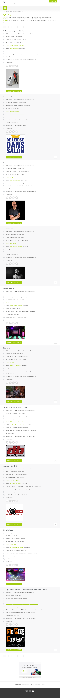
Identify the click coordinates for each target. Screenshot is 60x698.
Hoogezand (14, 413)
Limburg (8, 36)
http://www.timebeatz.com (16, 246)
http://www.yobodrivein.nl (15, 483)
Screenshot (23, 48)
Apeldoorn (14, 353)
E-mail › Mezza (9, 177)
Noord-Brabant (9, 535)
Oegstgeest (15, 102)
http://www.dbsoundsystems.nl (17, 424)
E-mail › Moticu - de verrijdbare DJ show (15, 45)
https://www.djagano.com (15, 365)
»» (21, 27)
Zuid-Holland (9, 102)
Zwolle (12, 595)
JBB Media (29, 694)
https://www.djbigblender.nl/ (16, 606)
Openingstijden (10, 373)
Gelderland (8, 294)
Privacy (32, 694)
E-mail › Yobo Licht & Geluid (12, 480)
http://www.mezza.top (15, 180)
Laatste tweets (10, 59)
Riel (14, 535)
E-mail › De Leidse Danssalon (12, 111)
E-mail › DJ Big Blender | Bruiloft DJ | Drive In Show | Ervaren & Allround (22, 604)
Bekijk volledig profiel (14, 91)
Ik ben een (53, 1)
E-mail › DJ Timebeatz (11, 243)
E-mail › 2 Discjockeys (11, 544)
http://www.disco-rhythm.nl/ (16, 305)
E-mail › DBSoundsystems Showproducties (15, 421)
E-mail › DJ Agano (10, 362)
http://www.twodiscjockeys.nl (16, 547)
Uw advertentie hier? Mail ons (30, 677)
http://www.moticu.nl (14, 48)
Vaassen (14, 294)
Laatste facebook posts (20, 59)
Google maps (18, 36)
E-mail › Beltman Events (11, 302)
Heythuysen (13, 234)
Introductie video (31, 59)
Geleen (12, 36)
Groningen (8, 413)
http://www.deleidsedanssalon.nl (17, 114)
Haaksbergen (14, 471)
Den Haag (15, 168)
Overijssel (8, 471)
